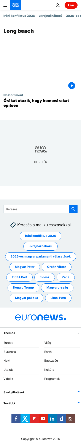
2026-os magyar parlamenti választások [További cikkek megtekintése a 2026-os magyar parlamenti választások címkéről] (41, 256)
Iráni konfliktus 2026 (19, 15)
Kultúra (49, 369)
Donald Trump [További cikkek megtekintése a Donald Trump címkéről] (23, 287)
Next (6, 361)
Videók (8, 378)
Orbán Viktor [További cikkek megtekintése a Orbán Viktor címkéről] (56, 267)
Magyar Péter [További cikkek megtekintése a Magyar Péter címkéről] (25, 267)
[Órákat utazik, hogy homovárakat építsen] (40, 103)
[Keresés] (40, 209)
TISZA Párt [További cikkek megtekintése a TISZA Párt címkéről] (19, 277)
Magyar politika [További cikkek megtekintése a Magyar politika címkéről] (26, 298)
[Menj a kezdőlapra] (15, 5)
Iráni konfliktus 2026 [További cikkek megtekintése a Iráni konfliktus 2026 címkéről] (40, 236)
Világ (47, 342)
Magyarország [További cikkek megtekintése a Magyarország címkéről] (57, 287)
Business (9, 351)
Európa (8, 342)
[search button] (73, 209)
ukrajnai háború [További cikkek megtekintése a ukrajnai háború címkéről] (40, 246)
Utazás (8, 369)
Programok (52, 378)
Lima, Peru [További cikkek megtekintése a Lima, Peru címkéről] (58, 298)
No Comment (13, 95)
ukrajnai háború (50, 15)
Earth (48, 351)
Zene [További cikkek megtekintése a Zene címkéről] (65, 277)
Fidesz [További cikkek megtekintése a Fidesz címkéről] (44, 277)
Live (71, 5)
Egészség (51, 361)
